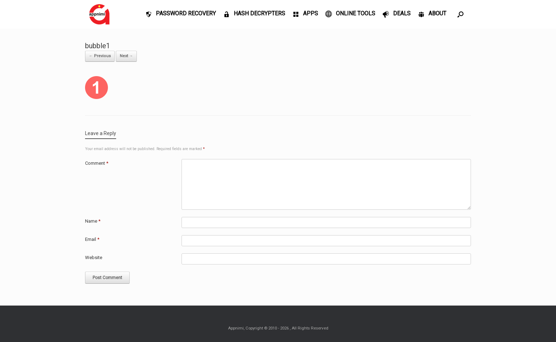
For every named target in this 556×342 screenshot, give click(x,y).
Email (92, 239)
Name (92, 221)
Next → (126, 56)
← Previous (100, 56)
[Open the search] (460, 14)
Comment (96, 163)
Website (93, 257)
